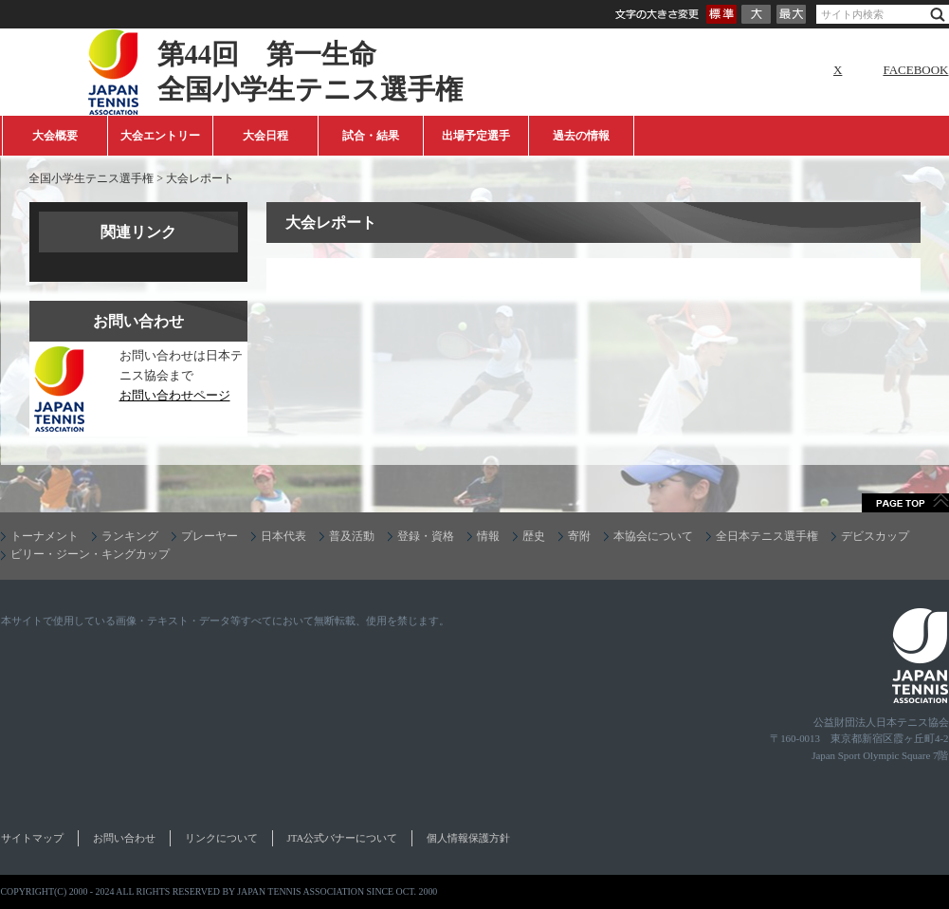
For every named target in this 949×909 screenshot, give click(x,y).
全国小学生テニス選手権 (91, 178)
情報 (488, 536)
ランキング (129, 536)
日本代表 (283, 536)
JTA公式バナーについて (342, 838)
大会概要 (55, 135)
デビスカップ (875, 536)
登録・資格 (425, 536)
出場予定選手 (476, 135)
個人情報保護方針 (468, 838)
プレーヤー (209, 536)
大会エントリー (160, 135)
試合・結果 (370, 135)
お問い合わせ (124, 838)
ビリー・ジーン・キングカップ (90, 554)
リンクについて (221, 838)
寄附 (579, 536)
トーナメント (44, 536)
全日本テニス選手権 (767, 536)
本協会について (653, 536)
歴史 (533, 536)
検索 (937, 15)
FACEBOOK (915, 70)
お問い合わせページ (174, 395)
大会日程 (265, 135)
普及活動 (351, 536)
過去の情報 (581, 135)
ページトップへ (905, 502)
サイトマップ (32, 838)
